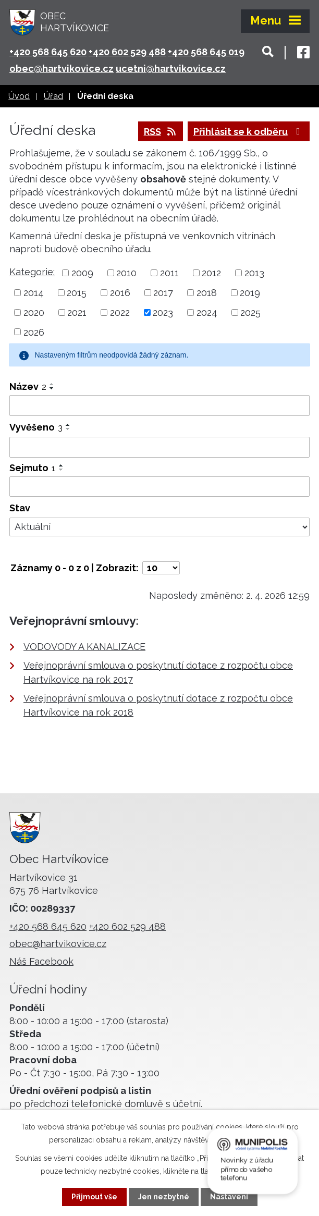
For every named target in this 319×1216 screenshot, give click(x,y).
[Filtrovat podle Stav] (159, 527)
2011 (169, 272)
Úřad (53, 96)
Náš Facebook (41, 961)
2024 (207, 312)
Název (27, 386)
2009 (82, 272)
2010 (126, 272)
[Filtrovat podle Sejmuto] (159, 486)
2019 (250, 292)
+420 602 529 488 (127, 51)
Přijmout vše (94, 1197)
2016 (120, 292)
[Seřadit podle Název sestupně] (52, 388)
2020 (33, 312)
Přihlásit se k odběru (248, 131)
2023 (163, 312)
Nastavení (229, 1197)
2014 (33, 292)
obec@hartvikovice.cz (61, 68)
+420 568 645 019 (206, 51)
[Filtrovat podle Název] (159, 405)
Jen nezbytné (163, 1197)
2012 (211, 272)
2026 (33, 331)
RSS (161, 131)
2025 (250, 312)
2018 (207, 292)
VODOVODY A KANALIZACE (84, 646)
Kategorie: (32, 271)
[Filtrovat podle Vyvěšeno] (159, 447)
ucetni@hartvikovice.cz (171, 68)
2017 (163, 292)
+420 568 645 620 (48, 51)
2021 (77, 312)
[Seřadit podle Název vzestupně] (52, 384)
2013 (254, 272)
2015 (77, 292)
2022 (120, 312)
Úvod (19, 96)
